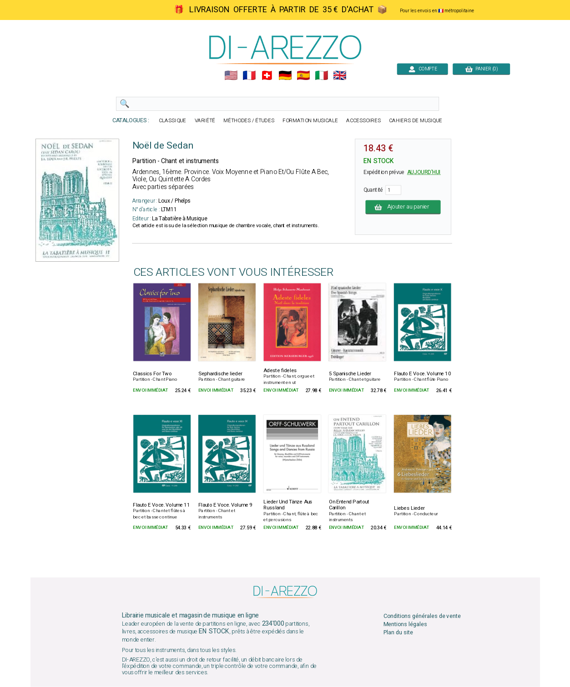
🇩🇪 (285, 76)
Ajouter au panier (403, 207)
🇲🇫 (248, 76)
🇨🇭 (266, 76)
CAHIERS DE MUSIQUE (415, 120)
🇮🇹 (321, 76)
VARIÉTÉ (204, 120)
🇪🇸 (303, 76)
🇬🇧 (339, 76)
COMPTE (422, 68)
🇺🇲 (230, 76)
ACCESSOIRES (363, 120)
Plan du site (398, 632)
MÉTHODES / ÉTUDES (248, 120)
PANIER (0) (481, 68)
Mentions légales (405, 624)
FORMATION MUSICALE (310, 120)
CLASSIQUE (172, 120)
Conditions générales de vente (421, 616)
